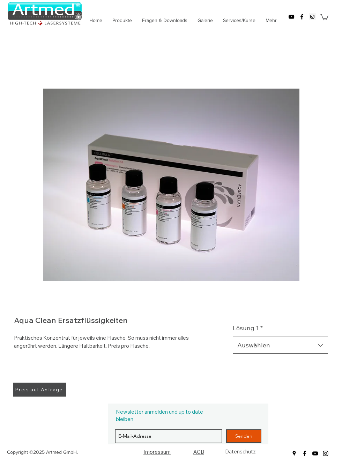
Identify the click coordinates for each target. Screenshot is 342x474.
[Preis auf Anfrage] (39, 390)
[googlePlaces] (312, 16)
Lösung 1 (248, 328)
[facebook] (301, 16)
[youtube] (291, 16)
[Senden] (243, 436)
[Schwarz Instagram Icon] (325, 453)
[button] (324, 16)
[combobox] (280, 345)
